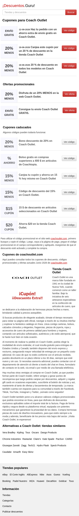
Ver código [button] (69, 30)
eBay (5, 474)
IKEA (31, 481)
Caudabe (7, 452)
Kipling (20, 432)
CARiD (68, 439)
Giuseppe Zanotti (11, 445)
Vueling (66, 474)
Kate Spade (48, 439)
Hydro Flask (43, 445)
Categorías (7, 500)
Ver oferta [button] (69, 94)
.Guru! (18, 5)
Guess (57, 474)
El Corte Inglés (17, 474)
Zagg (23, 445)
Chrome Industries (11, 439)
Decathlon (51, 481)
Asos (48, 474)
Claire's (37, 439)
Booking (6, 481)
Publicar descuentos (12, 511)
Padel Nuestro (20, 481)
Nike (42, 474)
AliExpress (32, 474)
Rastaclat (27, 439)
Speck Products (58, 445)
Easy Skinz (27, 452)
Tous (27, 432)
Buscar (70, 12)
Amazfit (17, 452)
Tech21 (31, 445)
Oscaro (35, 432)
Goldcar (63, 481)
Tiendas (6, 495)
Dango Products (49, 432)
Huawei (40, 481)
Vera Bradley (8, 432)
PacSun (60, 439)
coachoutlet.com (59, 238)
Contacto (6, 506)
